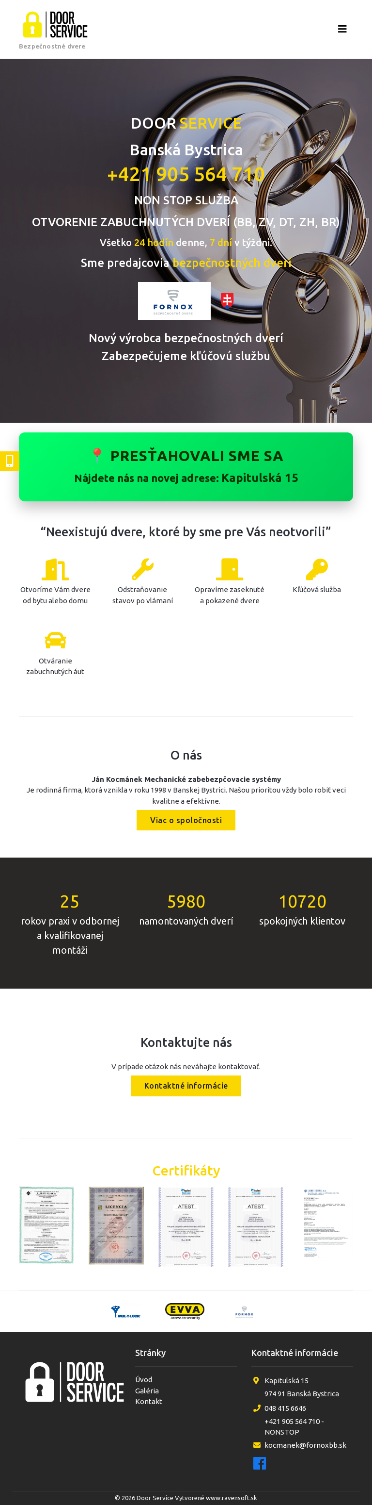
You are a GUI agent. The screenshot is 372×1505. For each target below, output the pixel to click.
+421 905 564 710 (186, 174)
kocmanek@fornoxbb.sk (305, 1445)
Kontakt (148, 1401)
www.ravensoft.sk (231, 1497)
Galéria (147, 1391)
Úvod (143, 1379)
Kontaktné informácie (186, 1086)
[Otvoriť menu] (342, 29)
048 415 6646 (285, 1408)
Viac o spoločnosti (186, 820)
